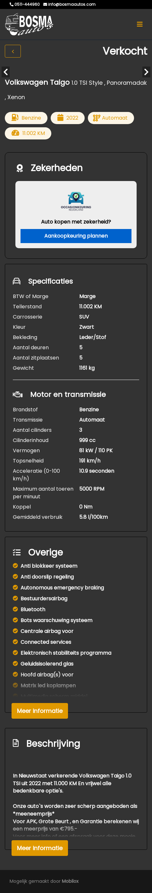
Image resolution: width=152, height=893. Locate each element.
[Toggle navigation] (140, 24)
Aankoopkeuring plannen (76, 236)
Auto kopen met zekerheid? (76, 221)
